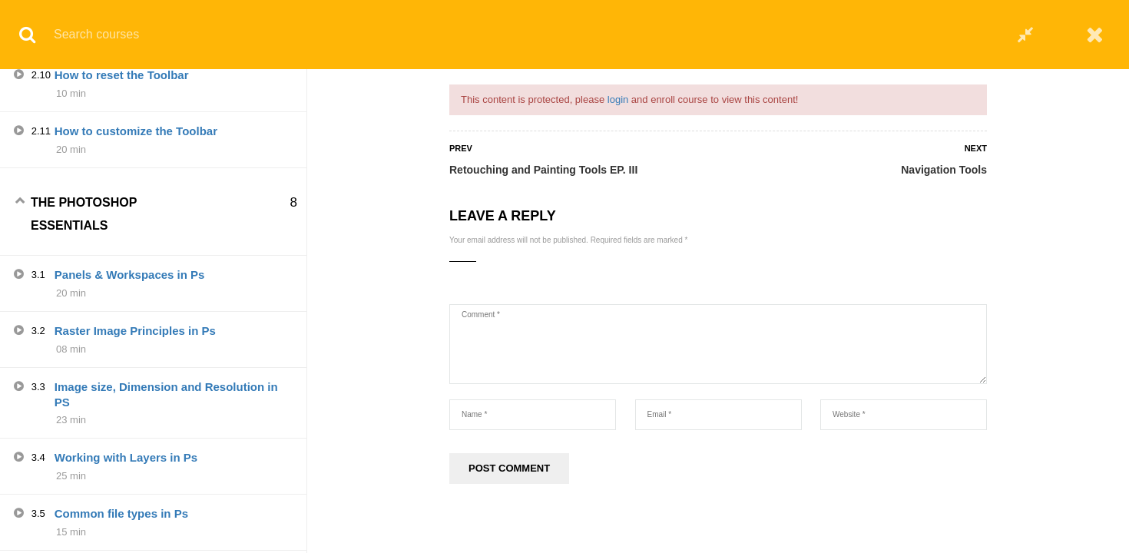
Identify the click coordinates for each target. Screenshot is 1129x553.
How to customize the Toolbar (136, 256)
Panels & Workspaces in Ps (130, 400)
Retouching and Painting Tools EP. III (543, 170)
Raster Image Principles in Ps (135, 456)
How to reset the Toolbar (122, 200)
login (618, 99)
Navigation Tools (944, 170)
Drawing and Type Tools (120, 88)
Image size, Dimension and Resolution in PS (166, 520)
